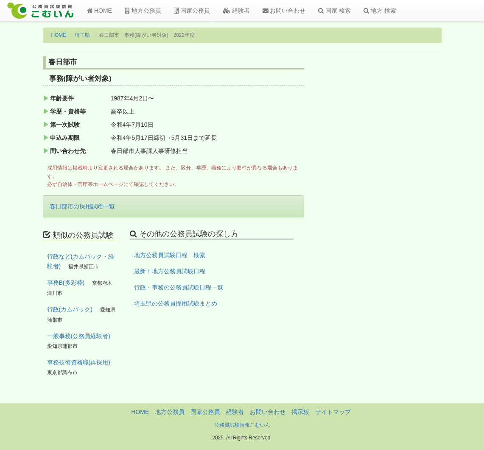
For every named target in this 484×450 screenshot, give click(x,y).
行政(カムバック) (69, 309)
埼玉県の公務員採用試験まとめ (175, 303)
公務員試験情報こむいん (242, 425)
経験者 (236, 10)
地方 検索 (380, 10)
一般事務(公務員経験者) (78, 336)
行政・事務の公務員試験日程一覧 (178, 287)
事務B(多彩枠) (66, 282)
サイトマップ (333, 411)
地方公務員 (143, 10)
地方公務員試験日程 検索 (169, 255)
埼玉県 (82, 35)
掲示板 (300, 411)
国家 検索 (334, 10)
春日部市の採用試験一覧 (82, 206)
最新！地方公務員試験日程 (169, 271)
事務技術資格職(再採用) (78, 362)
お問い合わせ (284, 10)
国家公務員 (192, 10)
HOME (99, 10)
